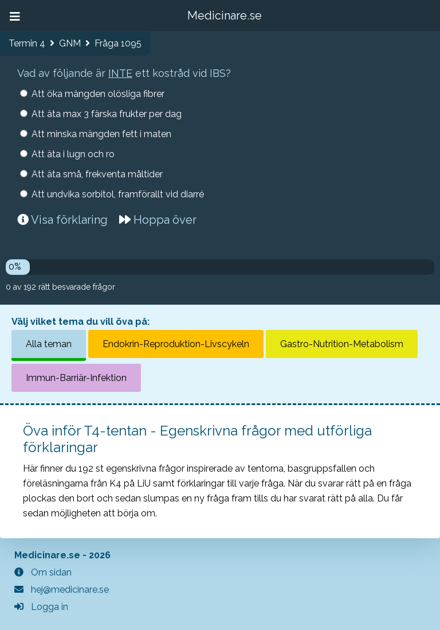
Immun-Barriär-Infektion (76, 377)
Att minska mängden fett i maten (101, 134)
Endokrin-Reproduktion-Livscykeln (176, 344)
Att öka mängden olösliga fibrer (98, 93)
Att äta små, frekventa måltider (97, 174)
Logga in (41, 606)
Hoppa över (158, 220)
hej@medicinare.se (61, 589)
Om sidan (43, 572)
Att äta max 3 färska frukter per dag (107, 113)
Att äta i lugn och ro (73, 154)
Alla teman (49, 344)
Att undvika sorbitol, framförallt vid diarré (118, 194)
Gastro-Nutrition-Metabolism (341, 344)
